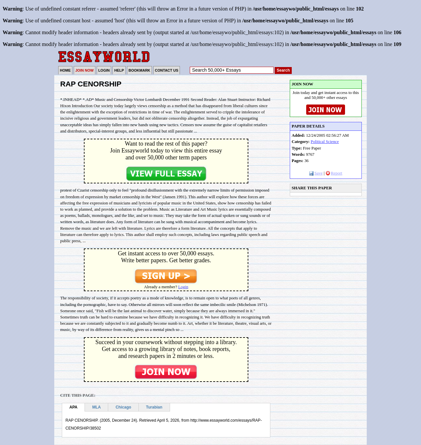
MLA (96, 407)
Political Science (325, 141)
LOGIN (104, 70)
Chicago (123, 407)
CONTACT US (166, 70)
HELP (119, 70)
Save (316, 173)
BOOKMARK (139, 70)
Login (183, 287)
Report (334, 173)
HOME (65, 70)
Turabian (154, 407)
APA (73, 407)
